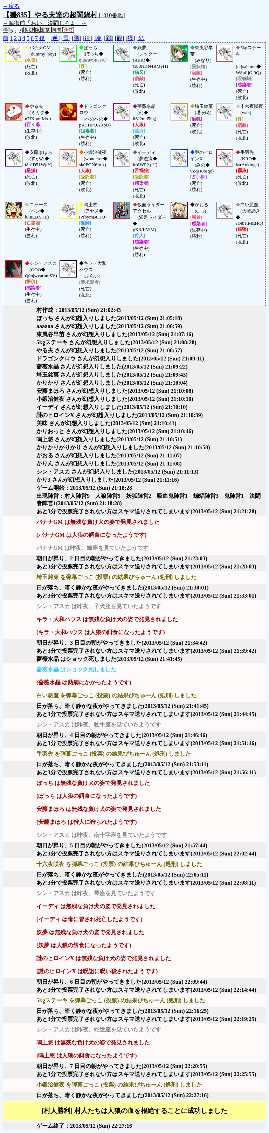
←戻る (11, 6)
